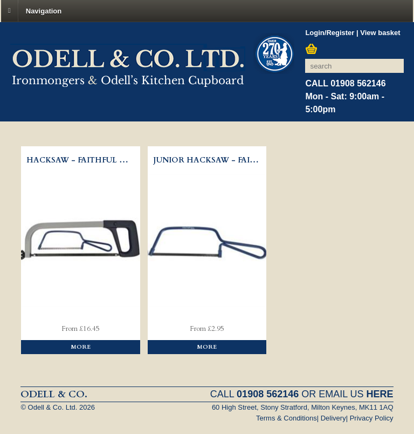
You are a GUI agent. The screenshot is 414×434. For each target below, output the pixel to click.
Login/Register (329, 33)
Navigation (43, 10)
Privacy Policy (372, 418)
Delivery (333, 418)
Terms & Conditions (286, 418)
